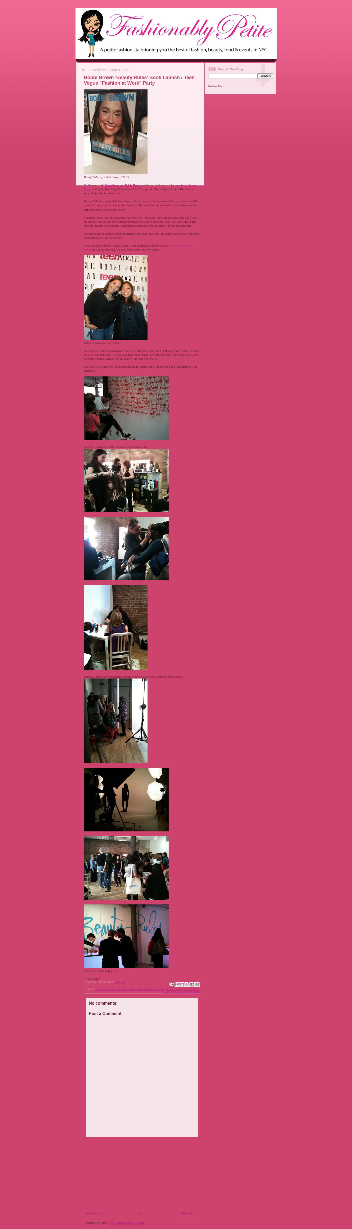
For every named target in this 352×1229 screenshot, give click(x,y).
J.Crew (159, 989)
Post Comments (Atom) (126, 1223)
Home (142, 1213)
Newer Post (95, 1213)
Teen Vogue (191, 989)
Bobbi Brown (145, 989)
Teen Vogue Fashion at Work (181, 992)
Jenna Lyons (174, 989)
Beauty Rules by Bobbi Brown (115, 989)
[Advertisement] (118, 1174)
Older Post (189, 1213)
